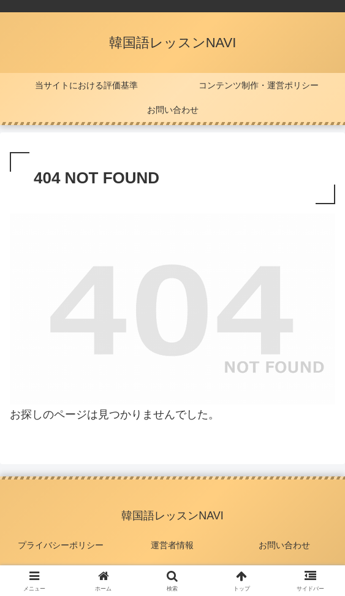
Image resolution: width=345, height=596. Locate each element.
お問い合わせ (284, 545)
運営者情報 (172, 545)
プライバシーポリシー (61, 545)
